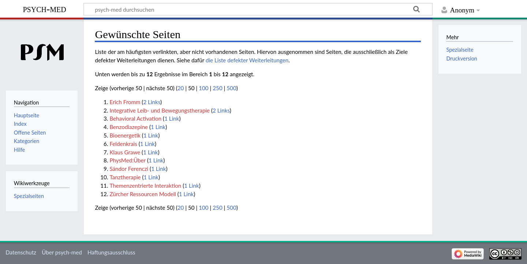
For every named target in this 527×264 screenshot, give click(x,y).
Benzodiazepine (128, 127)
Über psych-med (62, 252)
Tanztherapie (125, 177)
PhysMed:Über (127, 160)
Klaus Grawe (124, 152)
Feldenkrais (123, 143)
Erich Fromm (124, 102)
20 (180, 88)
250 (217, 88)
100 (203, 88)
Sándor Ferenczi (128, 168)
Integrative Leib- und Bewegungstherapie (159, 110)
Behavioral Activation (135, 118)
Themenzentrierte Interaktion (145, 185)
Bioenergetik (125, 135)
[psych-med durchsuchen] (258, 9)
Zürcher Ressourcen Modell (142, 194)
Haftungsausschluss (111, 252)
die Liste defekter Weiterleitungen (247, 60)
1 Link (171, 118)
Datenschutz (20, 252)
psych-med (44, 8)
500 (231, 88)
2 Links (151, 102)
